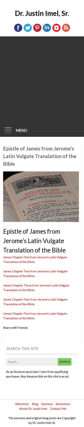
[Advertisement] (42, 80)
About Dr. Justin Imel (33, 408)
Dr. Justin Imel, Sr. (42, 13)
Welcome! (22, 404)
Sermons (47, 404)
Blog (35, 404)
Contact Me (58, 408)
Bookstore (63, 404)
